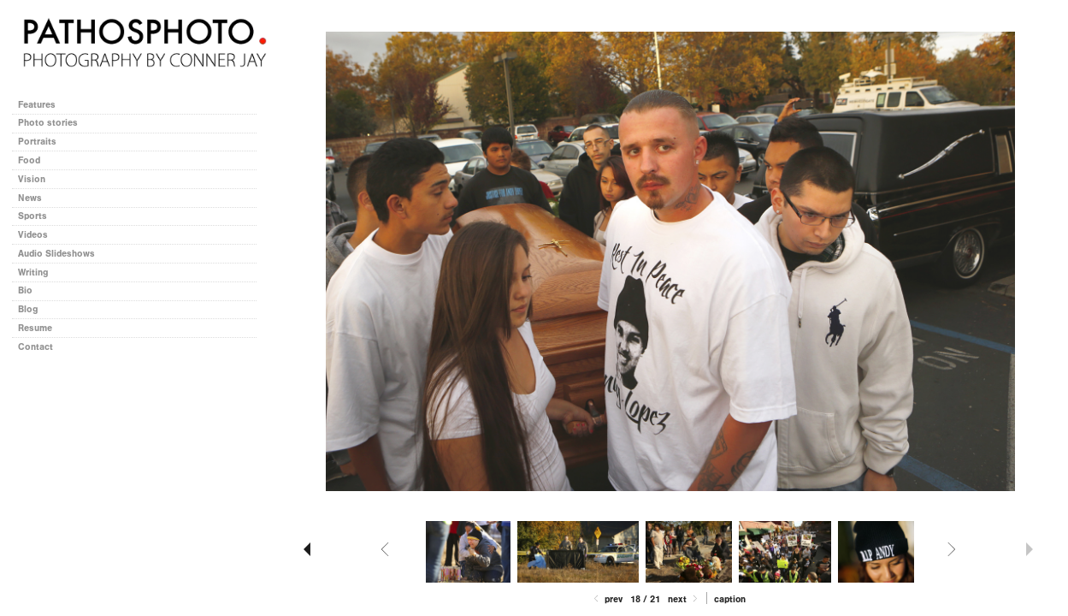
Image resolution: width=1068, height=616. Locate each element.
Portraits (37, 141)
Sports (32, 216)
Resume (35, 328)
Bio (25, 290)
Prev (607, 599)
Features (37, 104)
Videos (33, 234)
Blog (28, 309)
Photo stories (54, 122)
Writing (33, 272)
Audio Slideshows (56, 253)
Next (684, 599)
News (30, 198)
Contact (35, 346)
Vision (31, 179)
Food (29, 160)
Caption (730, 599)
